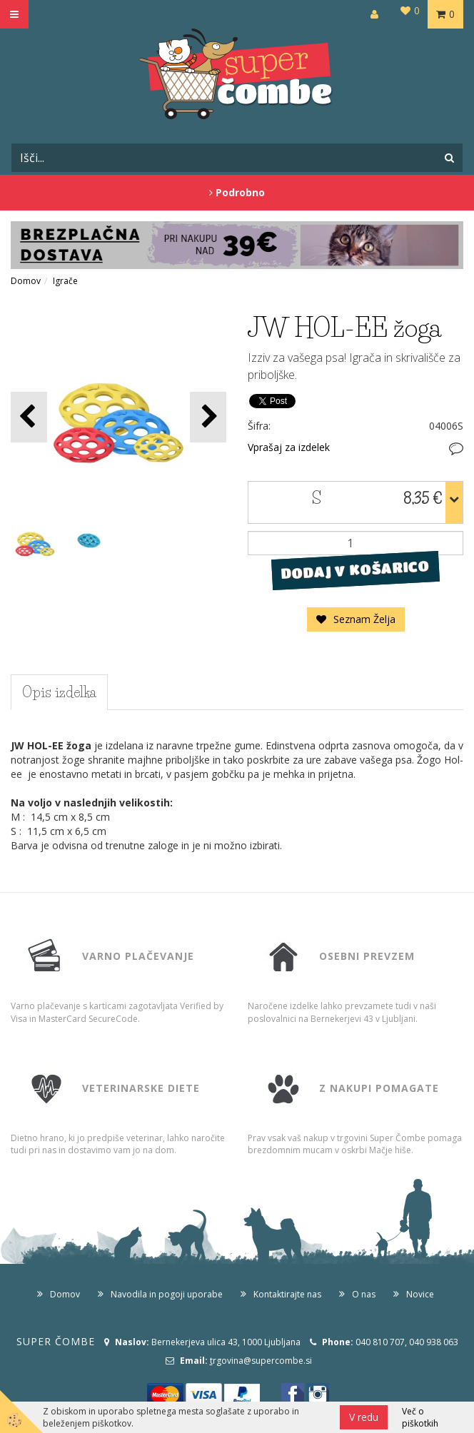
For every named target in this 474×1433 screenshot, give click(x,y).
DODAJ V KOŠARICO (355, 570)
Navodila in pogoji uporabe (167, 1294)
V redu (363, 1417)
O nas (363, 1294)
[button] (208, 417)
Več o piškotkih (420, 1417)
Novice (420, 1294)
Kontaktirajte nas (287, 1294)
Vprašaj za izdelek (289, 447)
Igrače (65, 281)
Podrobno (237, 192)
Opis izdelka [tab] (59, 692)
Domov (26, 281)
